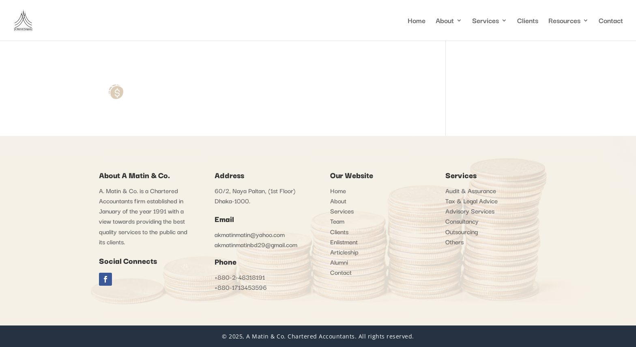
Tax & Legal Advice (471, 200)
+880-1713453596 (241, 287)
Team (337, 221)
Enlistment (344, 241)
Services (485, 21)
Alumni (339, 262)
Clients (527, 21)
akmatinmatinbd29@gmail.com (256, 244)
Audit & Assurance (470, 190)
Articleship (344, 251)
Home (416, 21)
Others (454, 241)
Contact (611, 21)
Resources (564, 21)
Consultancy (462, 221)
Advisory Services (469, 211)
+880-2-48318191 (240, 277)
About (445, 21)
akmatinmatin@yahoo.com (250, 234)
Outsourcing (461, 231)
